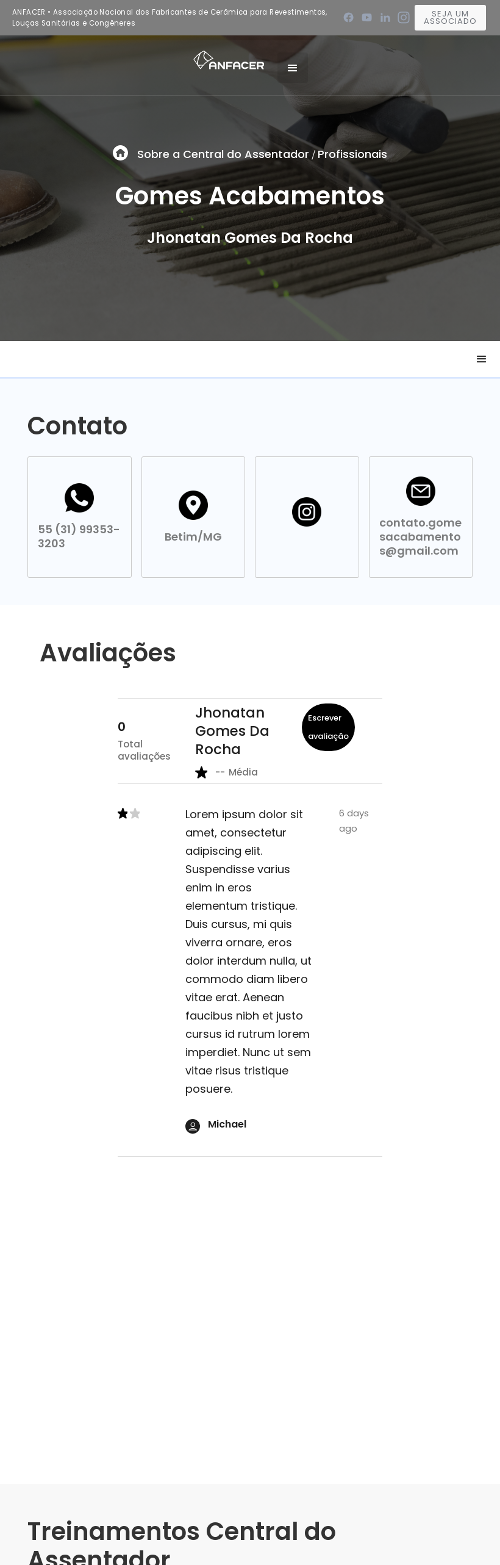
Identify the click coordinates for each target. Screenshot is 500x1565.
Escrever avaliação (328, 727)
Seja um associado (450, 17)
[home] (229, 59)
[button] (292, 67)
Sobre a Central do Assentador (223, 154)
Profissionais (352, 154)
